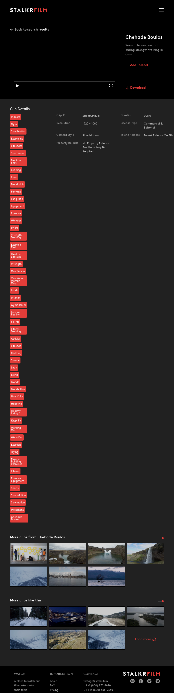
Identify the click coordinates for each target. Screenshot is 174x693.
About (53, 681)
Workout (16, 220)
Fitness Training (16, 330)
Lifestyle (16, 346)
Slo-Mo (15, 322)
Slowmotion (18, 502)
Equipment (17, 206)
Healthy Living (16, 412)
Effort (14, 228)
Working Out (16, 429)
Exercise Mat (16, 246)
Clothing (16, 353)
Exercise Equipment (17, 479)
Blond (14, 375)
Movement (17, 510)
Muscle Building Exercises (16, 461)
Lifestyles (16, 146)
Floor (14, 177)
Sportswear (18, 153)
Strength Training (16, 236)
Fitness (15, 471)
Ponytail (16, 192)
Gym (14, 124)
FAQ (52, 685)
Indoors (15, 117)
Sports (15, 488)
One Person (18, 271)
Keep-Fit (16, 420)
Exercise (16, 213)
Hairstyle (16, 404)
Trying (14, 452)
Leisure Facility (15, 313)
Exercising (17, 139)
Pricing (54, 690)
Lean (14, 367)
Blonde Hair (18, 389)
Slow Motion (18, 131)
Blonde (15, 382)
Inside (14, 290)
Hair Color (17, 396)
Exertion (16, 445)
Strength (16, 264)
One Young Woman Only (17, 281)
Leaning (16, 170)
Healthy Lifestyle (16, 255)
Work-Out (17, 437)
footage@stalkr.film (95, 681)
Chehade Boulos (16, 518)
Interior (15, 298)
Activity (15, 339)
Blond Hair (17, 184)
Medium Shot (16, 161)
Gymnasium (18, 305)
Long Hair (17, 199)
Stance (15, 360)
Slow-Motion (18, 495)
